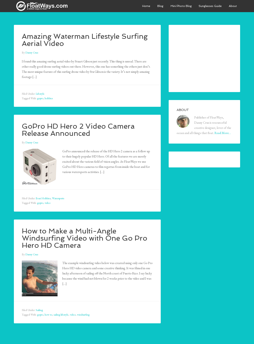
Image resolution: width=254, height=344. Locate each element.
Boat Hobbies (43, 198)
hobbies (49, 98)
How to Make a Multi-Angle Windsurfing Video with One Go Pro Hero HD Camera (85, 238)
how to (48, 314)
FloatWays (43, 6)
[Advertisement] (206, 58)
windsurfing (83, 314)
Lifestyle (40, 93)
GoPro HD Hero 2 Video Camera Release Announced (78, 130)
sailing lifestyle (61, 314)
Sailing (39, 310)
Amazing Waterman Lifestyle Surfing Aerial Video (85, 40)
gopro (40, 98)
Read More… (223, 133)
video (47, 203)
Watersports (58, 198)
